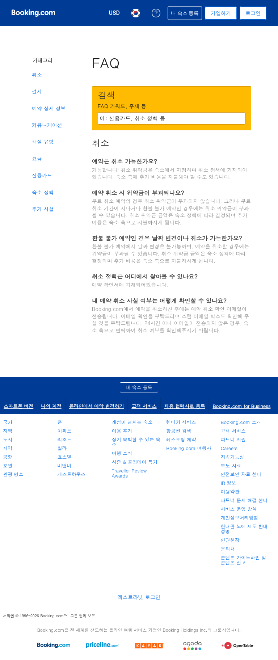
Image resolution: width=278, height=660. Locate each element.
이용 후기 (122, 430)
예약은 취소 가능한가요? (124, 161)
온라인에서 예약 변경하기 (96, 406)
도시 (7, 439)
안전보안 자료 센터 (241, 474)
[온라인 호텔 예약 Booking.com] (33, 13)
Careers (229, 448)
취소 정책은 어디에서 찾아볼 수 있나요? (145, 276)
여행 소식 (122, 453)
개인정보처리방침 (239, 517)
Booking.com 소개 (241, 422)
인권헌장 (230, 540)
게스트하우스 (71, 474)
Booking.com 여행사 (188, 448)
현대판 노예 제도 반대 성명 (244, 529)
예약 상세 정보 (49, 108)
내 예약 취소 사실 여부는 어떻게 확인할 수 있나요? (159, 300)
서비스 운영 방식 (239, 508)
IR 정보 (228, 482)
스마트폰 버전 (18, 406)
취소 (37, 74)
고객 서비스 (143, 406)
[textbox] (171, 118)
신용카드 (42, 175)
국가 (7, 422)
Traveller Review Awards (129, 473)
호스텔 (64, 456)
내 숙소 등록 (139, 387)
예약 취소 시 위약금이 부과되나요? (138, 192)
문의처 (228, 548)
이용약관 (230, 491)
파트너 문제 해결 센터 (244, 500)
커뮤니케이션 (47, 125)
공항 (7, 456)
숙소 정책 (43, 192)
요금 (37, 158)
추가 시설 (43, 209)
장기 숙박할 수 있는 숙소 (136, 442)
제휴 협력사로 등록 (184, 406)
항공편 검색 (178, 430)
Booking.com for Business (241, 406)
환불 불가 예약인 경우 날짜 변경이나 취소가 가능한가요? (167, 238)
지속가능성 (232, 456)
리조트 (64, 439)
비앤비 (64, 465)
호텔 (7, 465)
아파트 (64, 430)
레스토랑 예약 (181, 439)
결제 (37, 91)
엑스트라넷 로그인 (138, 597)
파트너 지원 (233, 439)
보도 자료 (231, 465)
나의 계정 (51, 406)
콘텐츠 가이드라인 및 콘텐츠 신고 (243, 560)
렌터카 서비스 (181, 422)
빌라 (62, 448)
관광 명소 (13, 474)
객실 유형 (43, 141)
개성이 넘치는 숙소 (132, 422)
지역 (7, 430)
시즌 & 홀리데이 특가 (134, 461)
